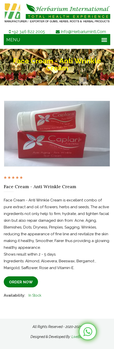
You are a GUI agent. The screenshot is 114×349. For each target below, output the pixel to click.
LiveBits (78, 337)
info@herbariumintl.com (80, 31)
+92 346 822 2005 (26, 31)
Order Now (21, 282)
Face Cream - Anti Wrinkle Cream (40, 186)
